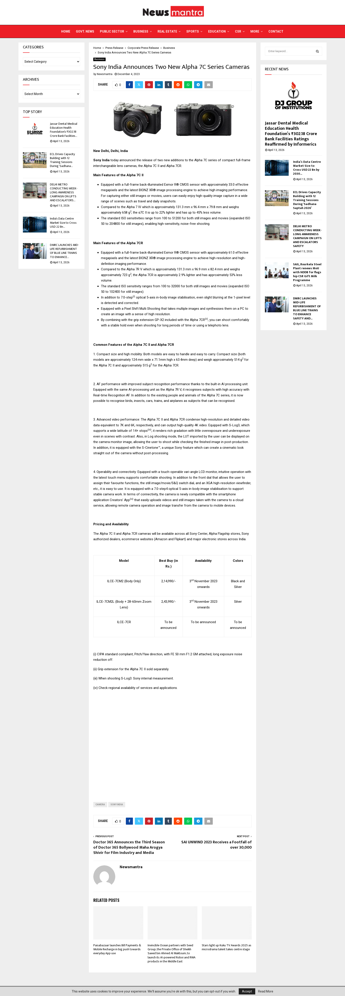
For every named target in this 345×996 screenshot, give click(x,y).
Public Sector (112, 31)
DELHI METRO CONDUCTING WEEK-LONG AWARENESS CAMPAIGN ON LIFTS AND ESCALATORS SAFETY (307, 236)
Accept (247, 991)
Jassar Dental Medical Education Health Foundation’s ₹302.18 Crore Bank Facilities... (63, 129)
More (254, 31)
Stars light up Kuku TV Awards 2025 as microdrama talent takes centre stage (226, 947)
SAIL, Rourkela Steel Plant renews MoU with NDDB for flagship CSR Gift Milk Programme (307, 272)
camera (100, 804)
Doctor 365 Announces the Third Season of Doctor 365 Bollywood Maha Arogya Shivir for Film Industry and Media (129, 847)
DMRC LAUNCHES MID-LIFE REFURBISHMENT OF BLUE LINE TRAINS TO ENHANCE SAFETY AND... (307, 308)
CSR (238, 31)
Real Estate (167, 31)
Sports (192, 31)
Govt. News (85, 31)
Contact (275, 31)
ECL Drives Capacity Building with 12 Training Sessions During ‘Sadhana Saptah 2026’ (307, 200)
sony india (116, 804)
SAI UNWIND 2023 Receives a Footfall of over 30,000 (216, 845)
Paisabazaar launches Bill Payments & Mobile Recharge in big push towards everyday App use (117, 949)
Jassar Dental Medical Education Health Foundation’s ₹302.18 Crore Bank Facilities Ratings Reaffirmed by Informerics (291, 133)
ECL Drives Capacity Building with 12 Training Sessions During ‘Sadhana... (62, 160)
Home (65, 31)
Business (140, 31)
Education (217, 31)
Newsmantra (104, 74)
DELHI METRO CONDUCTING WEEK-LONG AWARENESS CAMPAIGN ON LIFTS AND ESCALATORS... (63, 192)
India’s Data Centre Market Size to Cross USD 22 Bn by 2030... (307, 167)
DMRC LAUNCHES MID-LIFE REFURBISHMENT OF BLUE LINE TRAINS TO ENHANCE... (64, 251)
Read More (265, 991)
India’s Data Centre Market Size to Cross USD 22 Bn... (63, 222)
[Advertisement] (172, 742)
